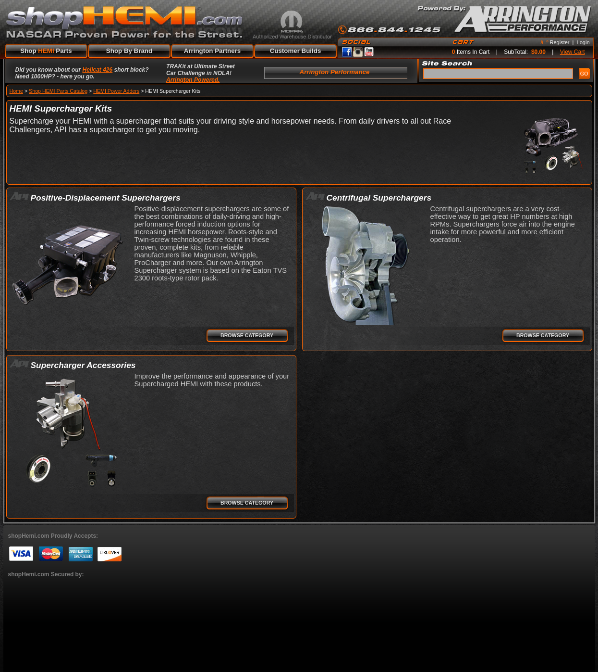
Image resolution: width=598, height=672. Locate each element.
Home (16, 91)
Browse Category (246, 335)
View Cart (572, 52)
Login (583, 42)
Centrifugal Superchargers (379, 198)
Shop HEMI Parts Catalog (58, 91)
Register (560, 42)
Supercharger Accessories (83, 365)
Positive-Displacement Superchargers (106, 198)
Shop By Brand (129, 50)
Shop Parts (46, 50)
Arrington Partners (212, 50)
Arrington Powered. (193, 79)
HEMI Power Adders (116, 91)
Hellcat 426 (98, 69)
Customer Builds (295, 50)
